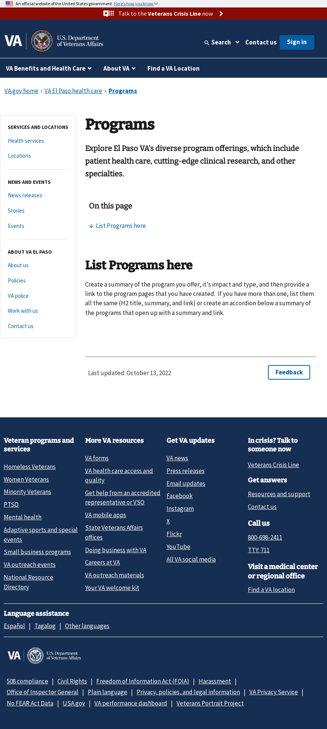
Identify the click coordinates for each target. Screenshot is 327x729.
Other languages (87, 626)
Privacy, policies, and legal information (188, 692)
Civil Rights (72, 681)
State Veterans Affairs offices (114, 532)
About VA (116, 68)
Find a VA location (271, 590)
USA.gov (74, 703)
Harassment (215, 681)
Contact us (261, 42)
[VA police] (38, 296)
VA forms (97, 458)
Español (14, 626)
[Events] (38, 226)
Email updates (185, 483)
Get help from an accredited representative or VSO (123, 497)
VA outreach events (30, 564)
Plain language (107, 692)
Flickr (174, 534)
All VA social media (191, 559)
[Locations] (38, 156)
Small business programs (37, 552)
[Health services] (38, 141)
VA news (177, 458)
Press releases (185, 471)
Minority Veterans (27, 492)
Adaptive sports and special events (41, 534)
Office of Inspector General (42, 692)
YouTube (178, 547)
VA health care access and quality (119, 475)
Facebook (179, 496)
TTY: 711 (259, 550)
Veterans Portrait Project (210, 703)
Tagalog (45, 626)
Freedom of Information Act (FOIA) (142, 681)
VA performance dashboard (130, 703)
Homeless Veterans (30, 467)
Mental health (22, 517)
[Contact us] (38, 326)
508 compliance (27, 681)
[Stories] (38, 211)
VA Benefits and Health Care (45, 68)
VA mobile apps (105, 515)
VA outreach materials (114, 575)
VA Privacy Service (273, 692)
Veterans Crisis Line (273, 465)
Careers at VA (102, 562)
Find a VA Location (173, 68)
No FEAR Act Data (30, 703)
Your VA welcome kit (112, 588)
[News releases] (38, 195)
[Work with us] (38, 311)
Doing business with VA (115, 550)
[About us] (38, 265)
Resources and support (279, 494)
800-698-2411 (265, 537)
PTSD (11, 504)
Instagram (180, 508)
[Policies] (38, 280)
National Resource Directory (28, 582)
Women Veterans (26, 479)
